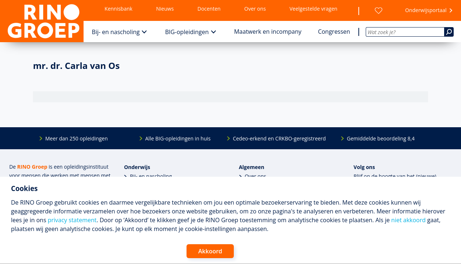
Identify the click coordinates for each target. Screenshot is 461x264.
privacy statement (72, 220)
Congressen (334, 31)
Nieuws (165, 8)
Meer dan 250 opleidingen (76, 138)
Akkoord (210, 251)
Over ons (255, 8)
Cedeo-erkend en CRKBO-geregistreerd (279, 138)
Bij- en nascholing (116, 32)
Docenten (209, 8)
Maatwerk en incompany (268, 31)
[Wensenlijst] (378, 10)
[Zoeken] (449, 32)
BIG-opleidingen (187, 32)
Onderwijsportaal (425, 10)
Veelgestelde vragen (313, 8)
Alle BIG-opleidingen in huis (177, 138)
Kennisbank (118, 8)
